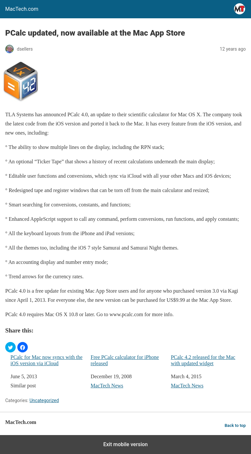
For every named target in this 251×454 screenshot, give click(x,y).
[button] (10, 347)
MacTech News (107, 385)
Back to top (235, 425)
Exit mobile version (125, 444)
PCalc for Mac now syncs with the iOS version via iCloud (46, 360)
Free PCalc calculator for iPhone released (125, 360)
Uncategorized (44, 400)
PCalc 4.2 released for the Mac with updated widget (203, 360)
